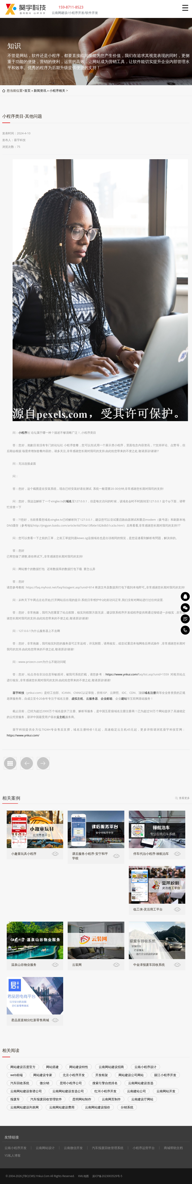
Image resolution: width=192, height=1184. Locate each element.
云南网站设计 (45, 1147)
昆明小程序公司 (71, 1083)
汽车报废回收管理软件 (46, 1099)
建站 (124, 698)
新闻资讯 (40, 90)
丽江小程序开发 (165, 1075)
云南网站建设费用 (61, 1107)
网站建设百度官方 (23, 1067)
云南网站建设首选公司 (68, 1091)
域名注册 (150, 693)
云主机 (60, 717)
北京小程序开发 (74, 1075)
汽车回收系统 (19, 1083)
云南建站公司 (136, 1091)
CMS (32, 1176)
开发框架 (101, 1075)
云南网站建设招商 (111, 1067)
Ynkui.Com (42, 1176)
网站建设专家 (42, 1075)
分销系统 (127, 1107)
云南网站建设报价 (97, 1107)
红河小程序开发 (105, 1091)
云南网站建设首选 (140, 1083)
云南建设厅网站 (142, 1099)
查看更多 (184, 798)
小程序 (22, 433)
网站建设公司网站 (131, 1075)
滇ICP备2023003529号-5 (107, 1176)
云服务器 (92, 698)
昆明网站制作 (81, 1099)
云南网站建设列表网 (24, 1107)
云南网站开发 (165, 1091)
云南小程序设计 (145, 1067)
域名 (69, 501)
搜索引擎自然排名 (105, 1083)
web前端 (16, 1075)
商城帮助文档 (173, 1147)
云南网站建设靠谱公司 (26, 1091)
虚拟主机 (77, 698)
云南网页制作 (111, 1099)
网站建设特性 (78, 1067)
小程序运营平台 (144, 1147)
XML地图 (83, 1176)
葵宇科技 (18, 693)
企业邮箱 (106, 698)
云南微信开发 (73, 1147)
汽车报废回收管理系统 (107, 1147)
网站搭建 (52, 1067)
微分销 (44, 1083)
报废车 (15, 1099)
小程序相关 (57, 90)
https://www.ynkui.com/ (122, 674)
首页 (27, 90)
